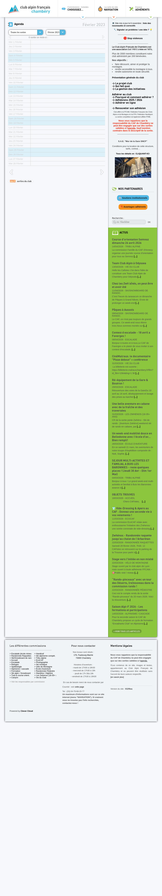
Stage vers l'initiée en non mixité (132, 559)
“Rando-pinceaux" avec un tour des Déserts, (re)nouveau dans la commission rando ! (133, 583)
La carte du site (111, 8)
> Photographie (41, 662)
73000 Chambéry (83, 658)
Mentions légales (121, 646)
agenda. (143, 661)
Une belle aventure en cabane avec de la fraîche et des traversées (131, 407)
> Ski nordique (40, 664)
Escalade (131, 339)
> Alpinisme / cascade (19, 669)
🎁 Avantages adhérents (133, 207)
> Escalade (15, 662)
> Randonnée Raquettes (20, 656)
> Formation (15, 671)
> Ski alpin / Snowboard (20, 673)
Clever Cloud (27, 711)
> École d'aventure (42, 669)
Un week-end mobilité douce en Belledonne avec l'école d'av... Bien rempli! (132, 437)
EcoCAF (130, 518)
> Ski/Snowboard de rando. (22, 658)
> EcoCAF (38, 660)
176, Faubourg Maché (83, 655)
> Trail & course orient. (19, 675)
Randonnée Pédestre (138, 590)
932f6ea (128, 689)
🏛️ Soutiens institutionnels (133, 198)
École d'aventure (136, 444)
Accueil (130, 498)
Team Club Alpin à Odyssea (129, 263)
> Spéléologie (16, 666)
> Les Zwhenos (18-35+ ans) (47, 675)
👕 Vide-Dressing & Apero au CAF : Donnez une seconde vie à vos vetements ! (132, 512)
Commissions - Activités (77, 8)
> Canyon (14, 677)
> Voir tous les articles (127, 631)
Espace (142, 8)
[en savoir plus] (117, 677)
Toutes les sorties (18, 32)
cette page (79, 687)
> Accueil (14, 660)
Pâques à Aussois (123, 309)
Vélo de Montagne (136, 563)
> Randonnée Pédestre (44, 671)
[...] (135, 256)
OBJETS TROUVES (123, 494)
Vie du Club (132, 267)
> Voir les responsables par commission (27, 682)
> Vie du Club (40, 677)
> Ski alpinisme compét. (44, 656)
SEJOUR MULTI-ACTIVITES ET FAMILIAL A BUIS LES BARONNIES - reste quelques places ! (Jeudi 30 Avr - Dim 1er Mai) (132, 467)
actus (123, 232)
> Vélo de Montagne (43, 666)
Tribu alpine (132, 246)
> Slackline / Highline (43, 673)
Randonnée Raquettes (139, 542)
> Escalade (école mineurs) (22, 653)
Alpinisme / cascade (137, 613)
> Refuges (14, 664)
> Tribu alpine (40, 658)
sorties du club (21, 181)
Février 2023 (53, 32)
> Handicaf (39, 653)
